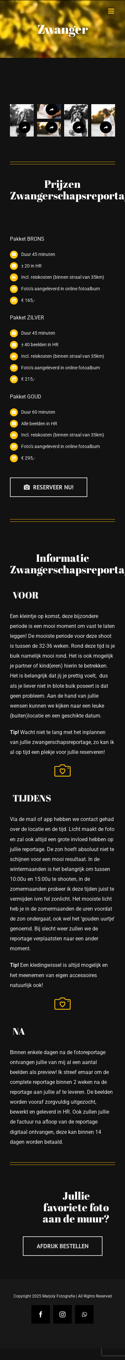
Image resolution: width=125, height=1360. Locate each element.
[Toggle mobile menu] (111, 11)
